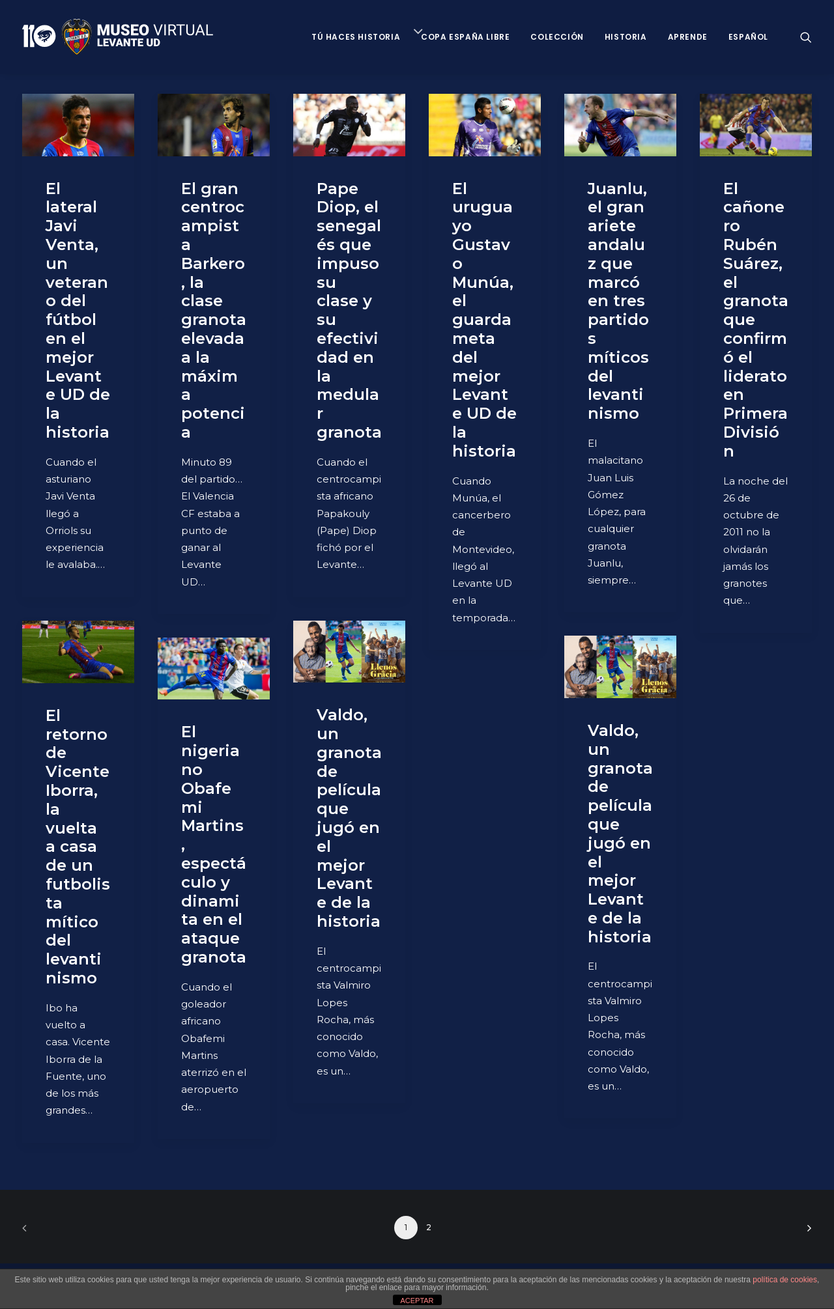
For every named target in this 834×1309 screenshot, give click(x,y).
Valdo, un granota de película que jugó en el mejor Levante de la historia (349, 818)
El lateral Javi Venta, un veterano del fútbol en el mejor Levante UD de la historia (78, 310)
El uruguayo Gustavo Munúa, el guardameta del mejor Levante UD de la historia (484, 319)
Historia (626, 36)
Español (748, 36)
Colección (556, 36)
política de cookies (785, 1279)
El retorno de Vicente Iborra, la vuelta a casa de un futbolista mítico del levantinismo (78, 846)
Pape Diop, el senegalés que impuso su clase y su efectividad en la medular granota (349, 310)
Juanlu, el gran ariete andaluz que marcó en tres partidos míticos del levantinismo (618, 301)
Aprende (688, 36)
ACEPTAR (416, 1300)
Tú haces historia (355, 36)
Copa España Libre (465, 36)
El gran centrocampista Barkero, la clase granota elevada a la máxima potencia (213, 310)
